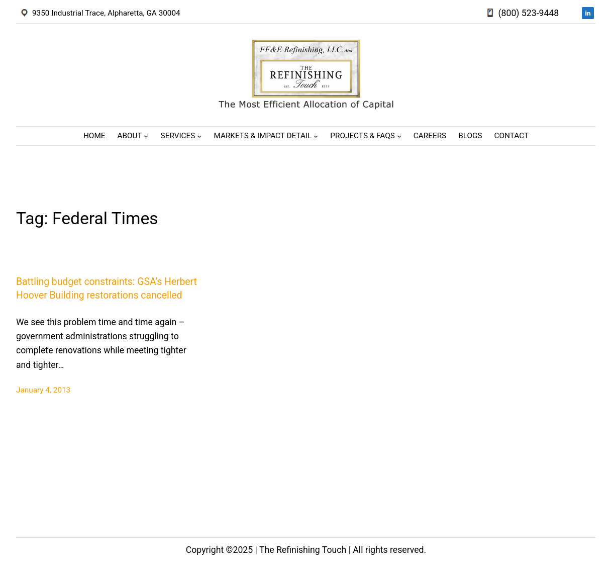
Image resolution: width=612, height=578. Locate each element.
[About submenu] (146, 136)
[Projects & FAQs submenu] (399, 136)
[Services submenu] (199, 136)
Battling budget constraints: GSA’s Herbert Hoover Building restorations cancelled (106, 288)
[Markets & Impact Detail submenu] (316, 136)
